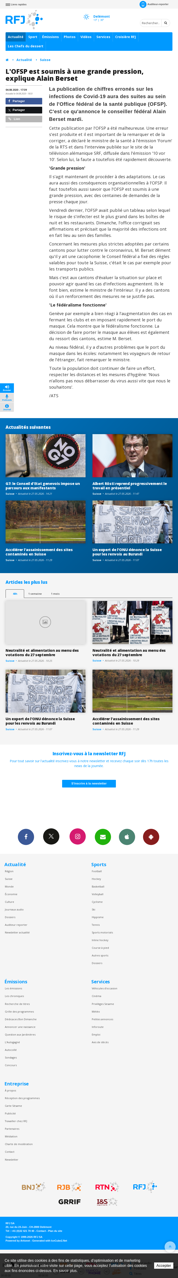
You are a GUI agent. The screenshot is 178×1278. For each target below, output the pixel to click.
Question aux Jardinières (20, 1034)
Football (97, 871)
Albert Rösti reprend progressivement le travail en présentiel (129, 486)
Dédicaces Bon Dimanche (21, 1019)
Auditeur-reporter (154, 4)
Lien (14, 119)
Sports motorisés (102, 932)
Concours (11, 1065)
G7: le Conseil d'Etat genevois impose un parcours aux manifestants (43, 486)
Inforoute (98, 1026)
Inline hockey (100, 940)
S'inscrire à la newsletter (89, 783)
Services (103, 37)
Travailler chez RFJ (16, 1121)
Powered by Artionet (18, 1240)
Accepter (163, 1266)
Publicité (10, 1113)
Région (9, 871)
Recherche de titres (17, 1003)
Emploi (96, 1034)
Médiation (11, 1136)
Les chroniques (14, 995)
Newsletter (11, 1159)
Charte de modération (19, 1144)
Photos (70, 37)
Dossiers (10, 917)
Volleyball (97, 894)
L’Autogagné (12, 1042)
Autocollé (11, 1049)
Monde (9, 886)
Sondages (11, 1057)
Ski (93, 909)
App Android (151, 837)
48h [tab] (15, 593)
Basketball (98, 886)
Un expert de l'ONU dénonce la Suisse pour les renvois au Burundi (127, 552)
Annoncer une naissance (20, 1026)
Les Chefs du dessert (25, 46)
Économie (11, 894)
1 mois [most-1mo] (55, 593)
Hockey (96, 878)
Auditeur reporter (16, 924)
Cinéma (96, 995)
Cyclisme (97, 901)
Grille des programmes (19, 1011)
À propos (10, 1090)
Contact (9, 1151)
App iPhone (127, 837)
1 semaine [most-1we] (35, 593)
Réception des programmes (22, 1098)
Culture (9, 901)
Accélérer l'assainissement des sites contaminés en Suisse (39, 552)
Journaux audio (14, 909)
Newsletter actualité (17, 932)
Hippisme (98, 917)
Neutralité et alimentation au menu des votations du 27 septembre (42, 652)
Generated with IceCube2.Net (49, 1240)
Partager (16, 101)
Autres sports (100, 955)
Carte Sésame (13, 1105)
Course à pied (100, 947)
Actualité (15, 37)
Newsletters (103, 837)
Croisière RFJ (125, 37)
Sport (32, 37)
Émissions (50, 37)
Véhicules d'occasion (104, 988)
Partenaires (12, 1128)
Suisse (45, 60)
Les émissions (13, 988)
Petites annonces (102, 1019)
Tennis (96, 924)
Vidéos (86, 37)
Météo (96, 1011)
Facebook (26, 837)
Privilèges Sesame (103, 1003)
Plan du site (55, 1231)
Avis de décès (100, 1042)
